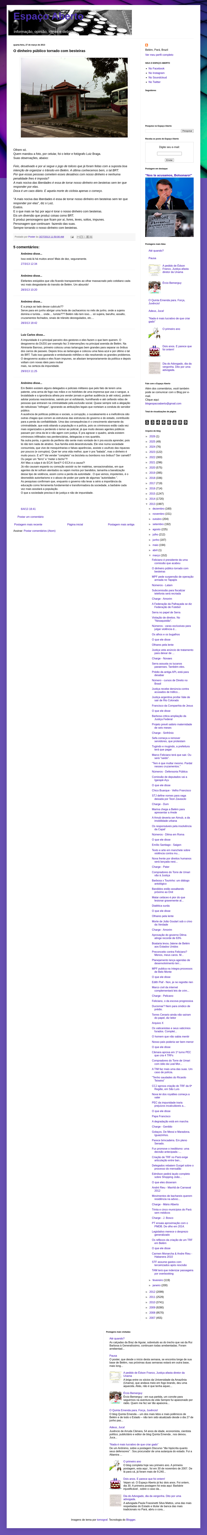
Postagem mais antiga (121, 524)
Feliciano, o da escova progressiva (172, 1001)
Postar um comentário (31, 516)
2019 (152, 472)
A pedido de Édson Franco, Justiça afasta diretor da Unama (175, 268)
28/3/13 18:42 (29, 323)
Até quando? (156, 250)
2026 (152, 436)
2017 (152, 483)
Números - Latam (162, 585)
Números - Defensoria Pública (169, 771)
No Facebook (156, 68)
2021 (152, 462)
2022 (152, 457)
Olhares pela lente (163, 644)
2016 (152, 488)
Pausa (152, 258)
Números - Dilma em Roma (168, 834)
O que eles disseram (164, 1182)
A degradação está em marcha (170, 1121)
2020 (152, 467)
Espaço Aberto (48, 16)
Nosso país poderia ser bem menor (173, 1041)
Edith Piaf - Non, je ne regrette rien (172, 982)
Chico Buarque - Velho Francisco (171, 790)
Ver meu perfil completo (159, 54)
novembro (159, 513)
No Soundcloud (158, 77)
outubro (157, 519)
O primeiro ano (171, 329)
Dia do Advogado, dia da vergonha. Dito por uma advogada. (176, 366)
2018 (152, 478)
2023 (152, 451)
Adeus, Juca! (156, 311)
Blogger (130, 1519)
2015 (152, 493)
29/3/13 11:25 (29, 371)
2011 (152, 1297)
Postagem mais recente (28, 524)
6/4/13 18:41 (28, 509)
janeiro (157, 1285)
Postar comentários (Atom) (39, 530)
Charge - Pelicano (162, 995)
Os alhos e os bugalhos (166, 634)
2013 (152, 504)
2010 (152, 1302)
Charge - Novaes (162, 658)
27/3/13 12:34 (29, 263)
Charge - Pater (160, 866)
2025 (152, 441)
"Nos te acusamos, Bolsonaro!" (168, 175)
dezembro (159, 508)
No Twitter (155, 82)
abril (155, 550)
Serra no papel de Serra (166, 612)
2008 (152, 1312)
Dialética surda (161, 905)
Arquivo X (157, 1023)
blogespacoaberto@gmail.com (163, 403)
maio (156, 545)
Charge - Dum (160, 804)
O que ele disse (161, 639)
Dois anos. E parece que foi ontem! (144, 1478)
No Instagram (157, 73)
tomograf (102, 1519)
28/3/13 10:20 (29, 289)
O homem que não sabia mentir (170, 1036)
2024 (152, 446)
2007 (152, 1317)
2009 (152, 1307)
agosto (157, 529)
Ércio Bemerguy (171, 282)
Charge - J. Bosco (162, 1217)
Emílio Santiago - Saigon (166, 844)
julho (156, 534)
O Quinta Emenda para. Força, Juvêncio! (134, 1410)
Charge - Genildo (162, 1126)
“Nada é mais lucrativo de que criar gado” (134, 1444)
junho (156, 539)
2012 (152, 1291)
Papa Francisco (161, 1116)
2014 (152, 498)
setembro (158, 524)
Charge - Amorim (162, 598)
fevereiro (158, 1280)
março (157, 555)
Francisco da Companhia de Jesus (172, 705)
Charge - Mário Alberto (165, 1204)
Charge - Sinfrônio (163, 732)
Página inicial (75, 524)
